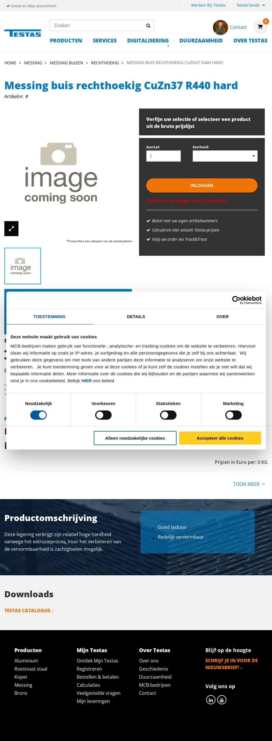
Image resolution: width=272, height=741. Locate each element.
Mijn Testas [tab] (92, 650)
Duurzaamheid (201, 40)
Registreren (89, 669)
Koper (21, 677)
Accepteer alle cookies (220, 438)
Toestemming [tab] (49, 316)
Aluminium (26, 661)
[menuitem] (184, 6)
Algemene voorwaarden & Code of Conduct (161, 730)
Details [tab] (136, 316)
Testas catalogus (27, 610)
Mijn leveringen (93, 701)
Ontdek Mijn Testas (97, 661)
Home (10, 63)
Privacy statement (76, 730)
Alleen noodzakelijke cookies (135, 438)
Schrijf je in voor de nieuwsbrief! (231, 664)
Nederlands (248, 5)
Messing (23, 685)
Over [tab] (222, 316)
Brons (20, 693)
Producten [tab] (28, 650)
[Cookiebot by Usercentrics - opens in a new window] (236, 300)
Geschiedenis (153, 669)
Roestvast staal (30, 669)
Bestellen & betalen (98, 677)
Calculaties (88, 685)
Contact (147, 693)
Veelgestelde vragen (99, 693)
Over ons (149, 661)
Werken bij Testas (208, 5)
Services (105, 40)
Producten (66, 40)
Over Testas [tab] (154, 650)
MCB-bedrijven (155, 685)
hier (86, 380)
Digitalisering (148, 40)
